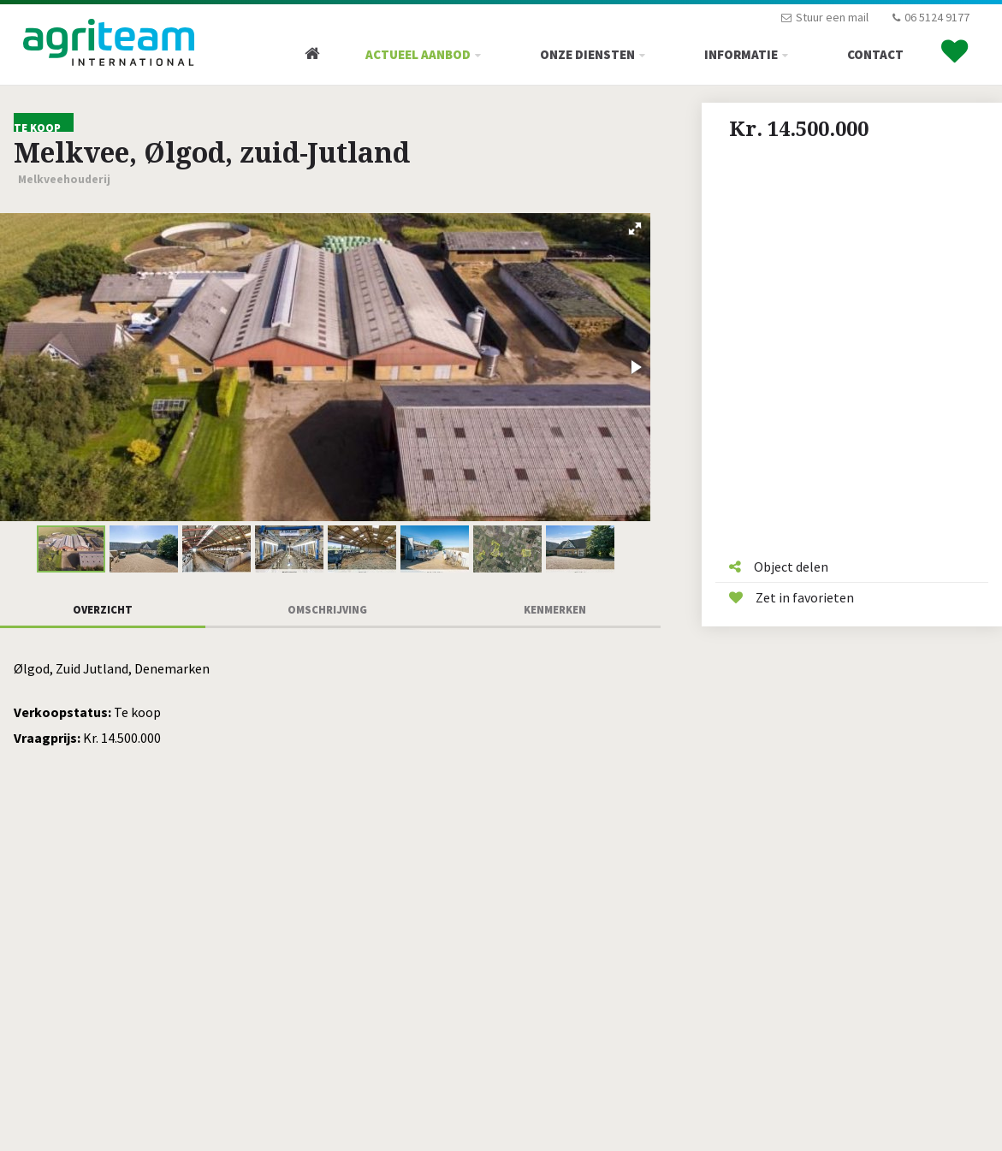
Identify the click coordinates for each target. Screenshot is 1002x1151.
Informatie (741, 54)
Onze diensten (587, 54)
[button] (635, 228)
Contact (875, 54)
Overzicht (103, 609)
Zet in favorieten (791, 597)
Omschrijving (327, 609)
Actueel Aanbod (418, 54)
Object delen (778, 566)
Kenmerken (555, 609)
